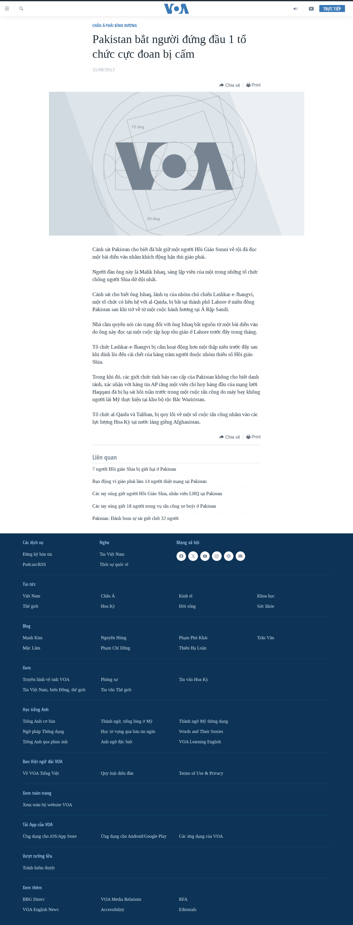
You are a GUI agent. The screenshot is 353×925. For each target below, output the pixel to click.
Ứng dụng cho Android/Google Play (134, 836)
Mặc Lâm (31, 648)
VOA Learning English (200, 742)
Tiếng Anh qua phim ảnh (45, 742)
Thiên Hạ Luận (192, 648)
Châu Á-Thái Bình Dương (114, 25)
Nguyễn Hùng (113, 638)
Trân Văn (265, 638)
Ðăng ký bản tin (37, 554)
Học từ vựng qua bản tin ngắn (128, 731)
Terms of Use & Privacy (201, 773)
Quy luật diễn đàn (117, 773)
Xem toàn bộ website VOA (47, 805)
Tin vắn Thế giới (116, 690)
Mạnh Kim (32, 638)
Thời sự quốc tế (114, 564)
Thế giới (30, 606)
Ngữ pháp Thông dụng (43, 731)
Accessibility (112, 909)
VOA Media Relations (121, 899)
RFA (183, 899)
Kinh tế (185, 596)
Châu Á (108, 596)
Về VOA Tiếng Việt (41, 773)
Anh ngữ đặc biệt (116, 742)
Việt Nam (31, 596)
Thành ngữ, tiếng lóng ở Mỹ (127, 721)
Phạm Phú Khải (193, 638)
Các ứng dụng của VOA (201, 836)
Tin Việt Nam (112, 554)
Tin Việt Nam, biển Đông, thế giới (54, 690)
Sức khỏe (265, 606)
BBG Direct (33, 899)
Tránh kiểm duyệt (39, 868)
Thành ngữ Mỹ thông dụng (203, 721)
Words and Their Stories (201, 731)
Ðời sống (187, 606)
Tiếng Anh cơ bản (39, 721)
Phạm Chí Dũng (115, 648)
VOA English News (41, 909)
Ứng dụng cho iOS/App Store (50, 836)
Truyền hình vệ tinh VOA (46, 679)
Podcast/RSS (34, 564)
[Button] (229, 85)
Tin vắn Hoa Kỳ (193, 679)
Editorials (187, 909)
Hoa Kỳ (108, 606)
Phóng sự (109, 679)
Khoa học (266, 596)
